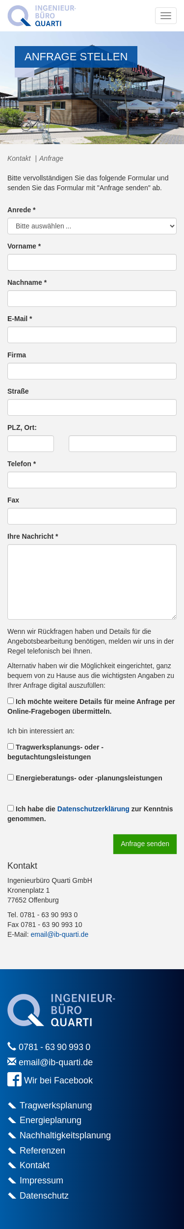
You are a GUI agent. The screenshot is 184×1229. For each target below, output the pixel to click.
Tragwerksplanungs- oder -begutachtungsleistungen (55, 752)
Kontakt (35, 1165)
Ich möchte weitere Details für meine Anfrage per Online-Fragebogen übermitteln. (91, 706)
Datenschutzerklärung (93, 809)
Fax (13, 500)
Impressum (41, 1180)
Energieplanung (50, 1120)
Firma (16, 355)
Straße (18, 391)
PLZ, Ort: (22, 427)
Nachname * (27, 282)
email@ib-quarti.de (59, 934)
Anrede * (21, 210)
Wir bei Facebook (58, 1080)
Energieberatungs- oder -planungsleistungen (84, 778)
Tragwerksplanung (56, 1105)
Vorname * (24, 246)
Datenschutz (44, 1196)
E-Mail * (19, 319)
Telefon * (21, 464)
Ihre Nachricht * (32, 536)
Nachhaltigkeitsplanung (65, 1135)
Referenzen (42, 1150)
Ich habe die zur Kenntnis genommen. (90, 814)
